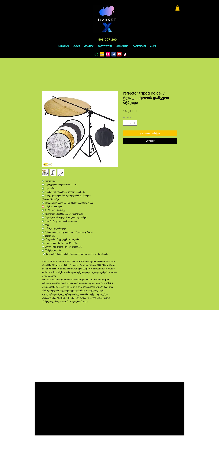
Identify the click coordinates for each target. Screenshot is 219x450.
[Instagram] (108, 54)
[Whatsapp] (96, 54)
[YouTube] (119, 54)
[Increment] (135, 122)
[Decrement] (125, 122)
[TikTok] (125, 54)
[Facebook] (113, 54)
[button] (177, 8)
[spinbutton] (130, 122)
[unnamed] (102, 54)
